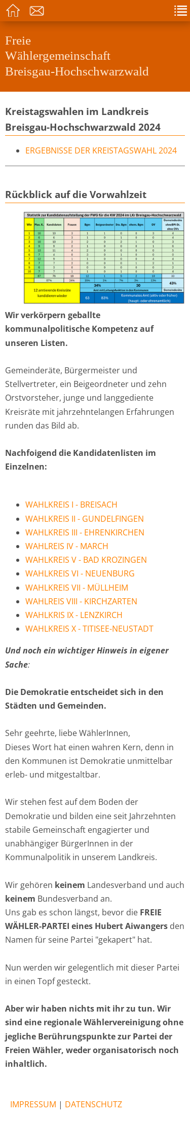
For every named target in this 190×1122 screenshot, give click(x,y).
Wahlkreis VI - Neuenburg (80, 573)
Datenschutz (93, 1104)
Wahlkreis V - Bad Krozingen (86, 559)
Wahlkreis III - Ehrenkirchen (84, 532)
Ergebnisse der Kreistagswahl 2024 (101, 150)
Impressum (33, 1104)
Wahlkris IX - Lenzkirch (74, 615)
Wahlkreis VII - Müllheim (76, 587)
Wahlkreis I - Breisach (71, 504)
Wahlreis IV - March (66, 546)
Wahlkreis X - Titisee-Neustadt (89, 628)
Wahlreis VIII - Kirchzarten (81, 601)
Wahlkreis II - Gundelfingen (84, 518)
